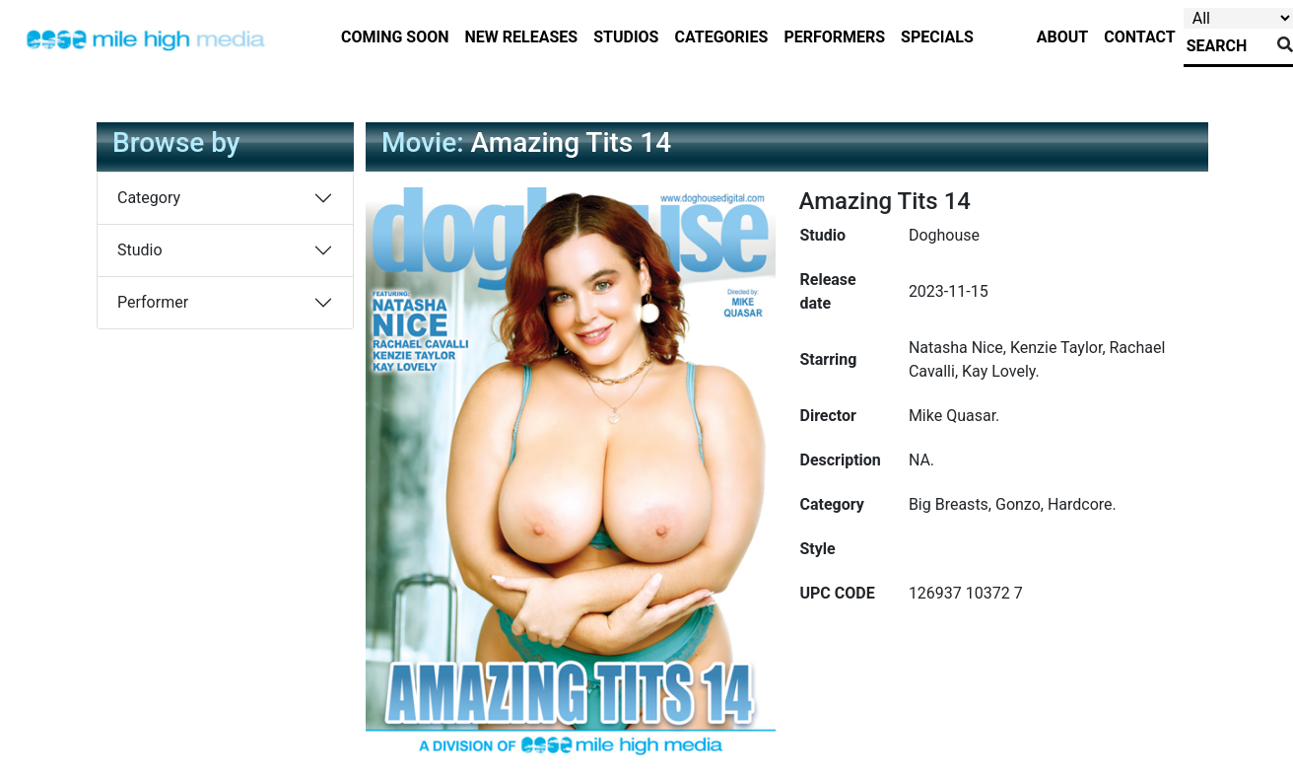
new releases (521, 37)
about (1062, 37)
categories (721, 37)
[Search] (1226, 46)
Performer (152, 302)
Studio (140, 250)
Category (148, 197)
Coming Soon (395, 37)
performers (834, 37)
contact (1139, 37)
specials (937, 37)
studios (625, 37)
